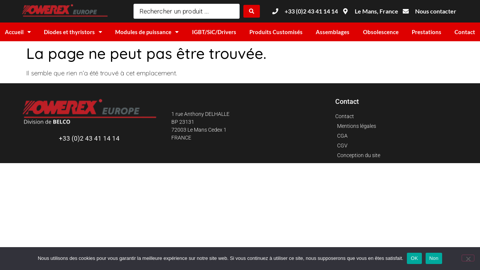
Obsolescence (381, 31)
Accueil (18, 32)
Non (434, 258)
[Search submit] (251, 11)
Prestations (426, 31)
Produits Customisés (276, 31)
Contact (464, 31)
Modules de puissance (146, 32)
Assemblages (333, 31)
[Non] (468, 258)
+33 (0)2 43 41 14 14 (89, 138)
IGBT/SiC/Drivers (214, 31)
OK (414, 258)
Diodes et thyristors (73, 32)
